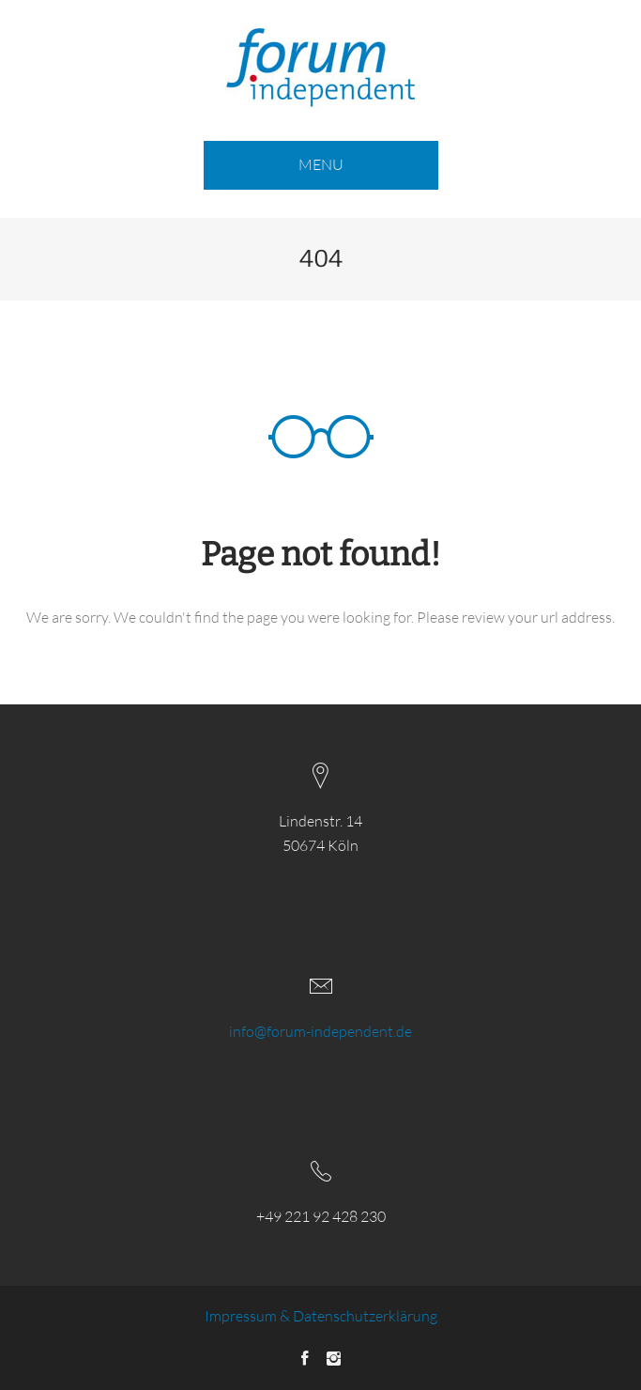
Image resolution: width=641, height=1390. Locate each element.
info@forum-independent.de (320, 1031)
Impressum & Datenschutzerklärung (321, 1315)
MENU (320, 164)
